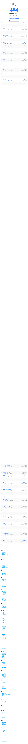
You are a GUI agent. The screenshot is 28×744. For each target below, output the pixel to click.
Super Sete (4, 599)
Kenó (3, 714)
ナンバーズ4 (4, 730)
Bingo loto (3, 662)
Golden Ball (4, 701)
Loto (2, 696)
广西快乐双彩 (4, 619)
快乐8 (3, 620)
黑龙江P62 (3, 639)
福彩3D (3, 636)
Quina (3, 598)
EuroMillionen (4, 553)
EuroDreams (4, 552)
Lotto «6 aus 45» (5, 554)
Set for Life (4, 563)
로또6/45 (3, 739)
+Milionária (4, 591)
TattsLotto (3, 566)
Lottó (3, 723)
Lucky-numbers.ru (3, 1)
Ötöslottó (3, 717)
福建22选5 (3, 633)
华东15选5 (3, 615)
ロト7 (3, 735)
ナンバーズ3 (4, 729)
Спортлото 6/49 (4, 607)
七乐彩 (3, 612)
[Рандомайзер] (17, 1)
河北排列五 (4, 627)
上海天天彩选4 (4, 614)
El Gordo (3, 673)
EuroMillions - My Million (6, 694)
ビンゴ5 (3, 731)
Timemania (4, 600)
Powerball (3, 562)
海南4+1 (3, 631)
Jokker (3, 664)
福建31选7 (3, 634)
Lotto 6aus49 (4, 648)
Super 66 (3, 565)
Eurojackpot (4, 645)
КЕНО (3, 605)
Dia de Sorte (4, 592)
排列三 (3, 621)
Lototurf (3, 677)
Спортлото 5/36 (4, 606)
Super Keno (4, 574)
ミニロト (3, 732)
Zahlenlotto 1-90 (5, 556)
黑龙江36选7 (4, 638)
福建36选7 (3, 635)
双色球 (3, 617)
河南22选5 (3, 628)
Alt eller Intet (4, 653)
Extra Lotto (4, 581)
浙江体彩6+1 (4, 630)
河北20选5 (3, 625)
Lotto (3, 584)
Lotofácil (3, 594)
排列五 (3, 622)
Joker (3, 713)
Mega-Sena (4, 596)
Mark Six (3, 707)
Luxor (3, 716)
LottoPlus (3, 555)
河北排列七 (4, 626)
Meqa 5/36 (4, 573)
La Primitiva (4, 676)
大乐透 (3, 618)
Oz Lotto (3, 561)
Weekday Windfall (5, 567)
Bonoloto (3, 672)
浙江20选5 (3, 629)
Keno (3, 582)
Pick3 (3, 585)
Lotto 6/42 (3, 702)
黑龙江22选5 (4, 637)
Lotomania (4, 595)
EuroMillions (4, 580)
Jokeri (3, 683)
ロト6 (3, 733)
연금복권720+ (4, 741)
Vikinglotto (4, 586)
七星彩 (3, 613)
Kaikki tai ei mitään (5, 684)
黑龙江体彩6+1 (4, 640)
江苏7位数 (3, 623)
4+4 (2, 572)
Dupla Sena (4, 593)
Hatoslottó (3, 712)
